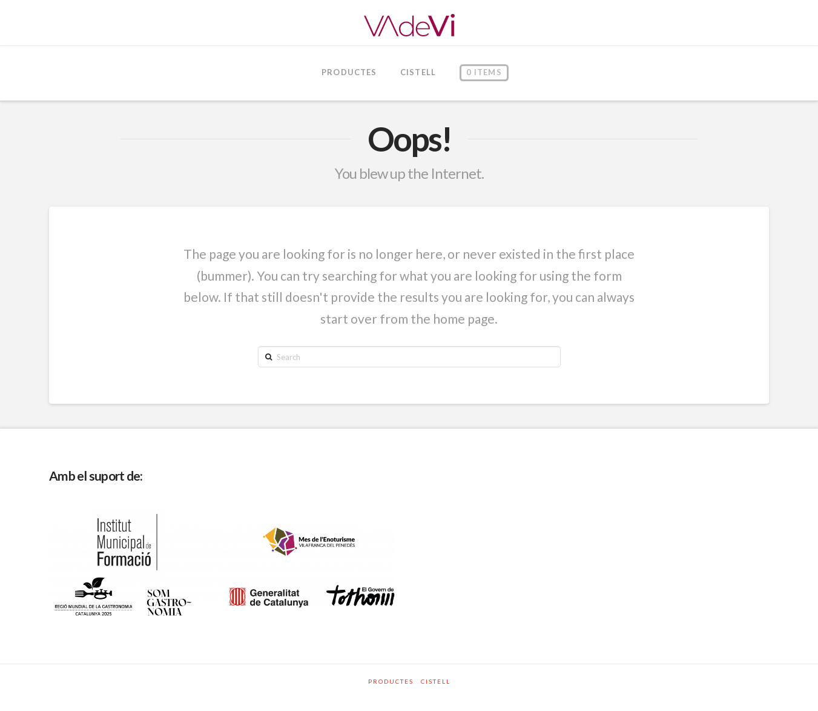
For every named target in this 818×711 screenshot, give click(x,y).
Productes (391, 681)
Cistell (435, 681)
